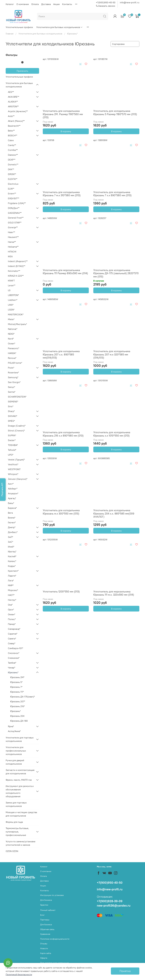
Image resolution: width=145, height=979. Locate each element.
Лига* (11, 580)
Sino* (10, 406)
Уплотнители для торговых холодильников (20, 739)
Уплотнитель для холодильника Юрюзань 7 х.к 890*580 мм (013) (112, 194)
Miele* (11, 319)
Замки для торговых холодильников (16, 804)
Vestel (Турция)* (16, 459)
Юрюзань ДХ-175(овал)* (22, 696)
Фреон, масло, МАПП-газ (19, 779)
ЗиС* (10, 541)
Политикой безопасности (19, 974)
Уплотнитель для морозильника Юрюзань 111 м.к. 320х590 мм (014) (113, 593)
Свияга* (12, 638)
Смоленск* (13, 653)
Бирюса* (12, 508)
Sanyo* (11, 387)
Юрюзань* (13, 672)
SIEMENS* (13, 401)
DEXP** (11, 159)
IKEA (10, 256)
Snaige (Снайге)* (16, 425)
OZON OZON (12, 851)
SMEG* (11, 420)
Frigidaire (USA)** (17, 203)
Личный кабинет (47, 910)
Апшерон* (13, 493)
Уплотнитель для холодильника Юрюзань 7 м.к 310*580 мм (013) (62, 194)
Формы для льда (14, 822)
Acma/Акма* (14, 731)
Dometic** (13, 164)
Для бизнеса (46, 900)
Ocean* (11, 343)
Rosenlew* (13, 372)
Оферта (43, 958)
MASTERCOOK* (16, 314)
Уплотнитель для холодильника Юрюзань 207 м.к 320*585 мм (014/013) (111, 354)
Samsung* (13, 377)
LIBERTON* (13, 295)
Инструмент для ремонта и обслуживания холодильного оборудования (20, 791)
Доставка (46, 4)
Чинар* (11, 667)
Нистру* (12, 599)
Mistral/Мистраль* (17, 324)
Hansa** (12, 241)
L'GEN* (11, 309)
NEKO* (11, 333)
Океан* (11, 614)
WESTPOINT (14, 469)
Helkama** (13, 246)
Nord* (11, 338)
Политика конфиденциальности (54, 939)
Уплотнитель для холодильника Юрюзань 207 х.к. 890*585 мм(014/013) (61, 354)
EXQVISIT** (13, 198)
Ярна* (11, 726)
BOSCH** (12, 135)
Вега (10, 512)
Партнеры (44, 919)
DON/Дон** (13, 208)
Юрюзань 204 (17, 716)
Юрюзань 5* (16, 682)
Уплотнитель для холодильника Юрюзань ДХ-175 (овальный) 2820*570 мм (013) (116, 273)
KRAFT (11, 280)
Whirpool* (13, 474)
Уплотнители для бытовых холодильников (59, 27)
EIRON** (12, 174)
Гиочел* (12, 522)
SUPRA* (12, 435)
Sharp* (11, 411)
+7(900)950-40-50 (105, 2)
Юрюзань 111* (17, 691)
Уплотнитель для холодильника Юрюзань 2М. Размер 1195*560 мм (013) (63, 114)
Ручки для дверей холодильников (15, 762)
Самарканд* (14, 628)
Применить (22, 70)
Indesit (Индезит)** (18, 261)
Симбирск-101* (15, 648)
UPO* (10, 454)
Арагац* (12, 498)
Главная (9, 33)
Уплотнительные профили (19, 27)
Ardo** (11, 116)
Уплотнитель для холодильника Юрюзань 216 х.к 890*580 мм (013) (63, 434)
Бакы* (11, 503)
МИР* (11, 585)
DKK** (11, 169)
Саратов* (12, 633)
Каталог (10, 4)
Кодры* (12, 566)
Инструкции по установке (52, 895)
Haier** (11, 232)
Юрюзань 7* (16, 686)
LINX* (10, 304)
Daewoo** (13, 154)
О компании (22, 4)
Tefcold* (12, 449)
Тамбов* (12, 662)
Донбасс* (13, 532)
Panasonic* (13, 348)
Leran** (11, 285)
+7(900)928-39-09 (109, 901)
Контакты (67, 4)
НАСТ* (11, 595)
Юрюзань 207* (17, 701)
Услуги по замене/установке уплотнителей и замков (20, 843)
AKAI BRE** (13, 96)
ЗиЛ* (10, 537)
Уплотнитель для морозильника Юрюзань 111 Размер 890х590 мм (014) (65, 271)
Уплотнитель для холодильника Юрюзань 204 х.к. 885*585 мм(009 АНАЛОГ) (113, 513)
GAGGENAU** (15, 212)
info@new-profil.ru (129, 2)
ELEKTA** (12, 179)
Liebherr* (12, 299)
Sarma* (11, 391)
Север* (11, 643)
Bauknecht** (14, 125)
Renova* (12, 358)
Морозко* (13, 590)
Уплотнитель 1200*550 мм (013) (61, 591)
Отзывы (43, 943)
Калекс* (12, 561)
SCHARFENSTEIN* (17, 396)
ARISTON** (13, 106)
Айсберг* (12, 488)
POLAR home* (15, 362)
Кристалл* (13, 570)
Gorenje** (13, 227)
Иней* (11, 546)
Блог (42, 915)
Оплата (35, 4)
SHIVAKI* (12, 416)
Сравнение (45, 934)
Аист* (11, 483)
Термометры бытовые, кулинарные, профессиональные (17, 831)
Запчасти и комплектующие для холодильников (20, 772)
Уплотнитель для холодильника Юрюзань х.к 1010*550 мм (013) (111, 434)
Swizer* (12, 440)
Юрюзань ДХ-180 (19, 720)
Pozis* (11, 367)
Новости (44, 948)
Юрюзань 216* (17, 706)
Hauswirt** (13, 237)
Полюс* (12, 619)
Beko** (11, 130)
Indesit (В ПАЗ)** (16, 266)
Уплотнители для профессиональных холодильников (16, 750)
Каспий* (12, 556)
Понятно (125, 971)
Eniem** (12, 193)
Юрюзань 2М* (17, 677)
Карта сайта (45, 953)
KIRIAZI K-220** (16, 275)
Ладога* (12, 575)
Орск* (11, 609)
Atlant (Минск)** (16, 121)
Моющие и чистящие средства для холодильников (21, 814)
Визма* (11, 517)
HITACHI (12, 251)
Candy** (12, 145)
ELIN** (11, 188)
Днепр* (11, 527)
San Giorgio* (14, 382)
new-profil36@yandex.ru (113, 905)
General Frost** (16, 217)
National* (12, 329)
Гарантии (44, 905)
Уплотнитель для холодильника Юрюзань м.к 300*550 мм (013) (61, 512)
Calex (11, 140)
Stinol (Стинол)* (16, 430)
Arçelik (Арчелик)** (18, 111)
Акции (56, 4)
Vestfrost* (13, 464)
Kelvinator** (14, 270)
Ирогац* (12, 551)
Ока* (10, 604)
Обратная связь (47, 929)
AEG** (11, 91)
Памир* (12, 624)
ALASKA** (13, 101)
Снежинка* (13, 657)
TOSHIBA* (13, 445)
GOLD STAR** (14, 222)
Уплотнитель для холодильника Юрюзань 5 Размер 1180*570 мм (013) (115, 112)
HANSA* (12, 353)
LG (9, 290)
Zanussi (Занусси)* (17, 478)
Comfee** (13, 150)
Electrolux (13, 183)
